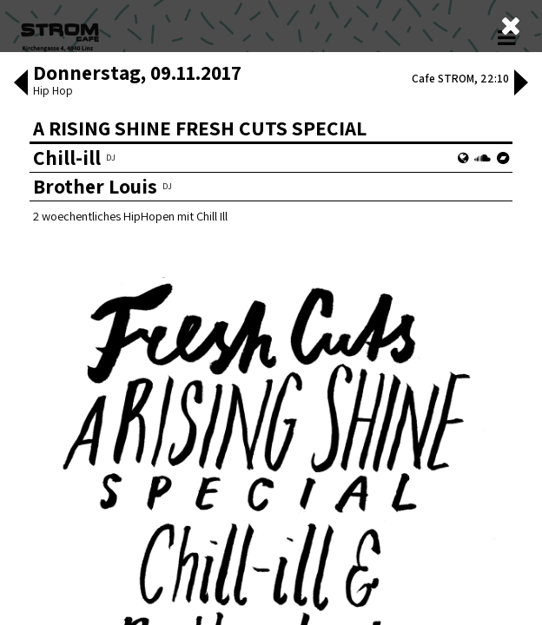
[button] (21, 186)
